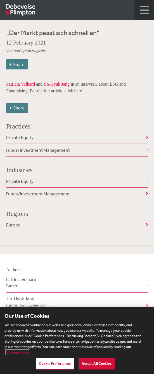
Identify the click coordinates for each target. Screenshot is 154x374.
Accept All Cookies (97, 363)
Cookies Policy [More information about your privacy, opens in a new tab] (17, 352)
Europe (13, 225)
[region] (77, 340)
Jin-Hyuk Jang (57, 84)
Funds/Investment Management (38, 150)
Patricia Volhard (21, 84)
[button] (144, 10)
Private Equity (20, 137)
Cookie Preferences (55, 363)
